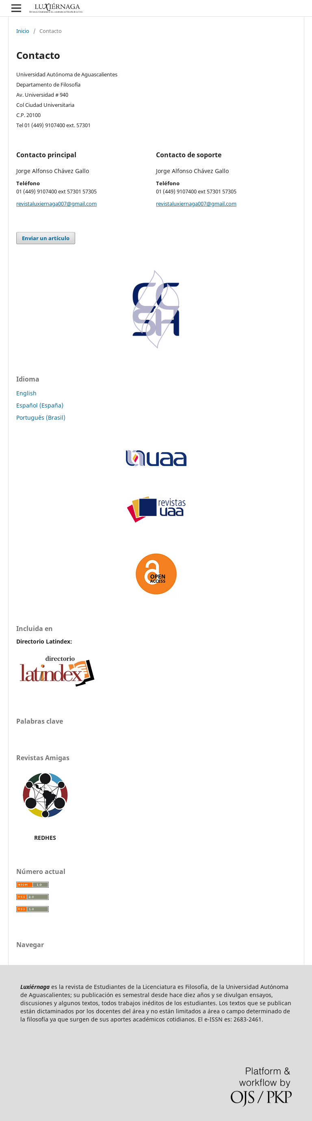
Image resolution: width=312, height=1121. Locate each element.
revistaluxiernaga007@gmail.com (56, 203)
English (26, 393)
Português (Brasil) (40, 417)
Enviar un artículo (45, 238)
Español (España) (39, 405)
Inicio (22, 31)
